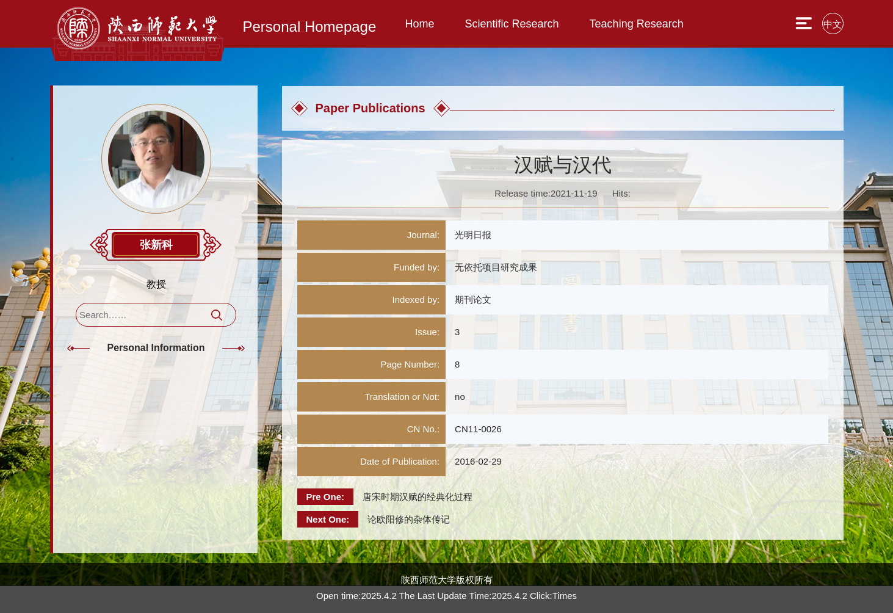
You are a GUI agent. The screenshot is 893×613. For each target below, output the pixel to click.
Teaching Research (637, 24)
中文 (832, 24)
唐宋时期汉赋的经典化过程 (417, 496)
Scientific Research (512, 24)
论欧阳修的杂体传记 (408, 519)
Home (420, 24)
